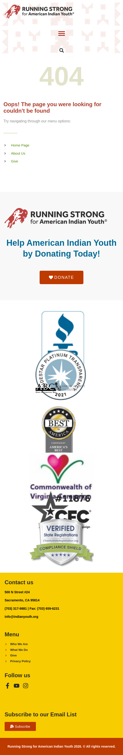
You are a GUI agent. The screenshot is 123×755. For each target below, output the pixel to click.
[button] (61, 33)
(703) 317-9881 (16, 608)
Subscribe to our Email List (41, 714)
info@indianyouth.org (21, 616)
